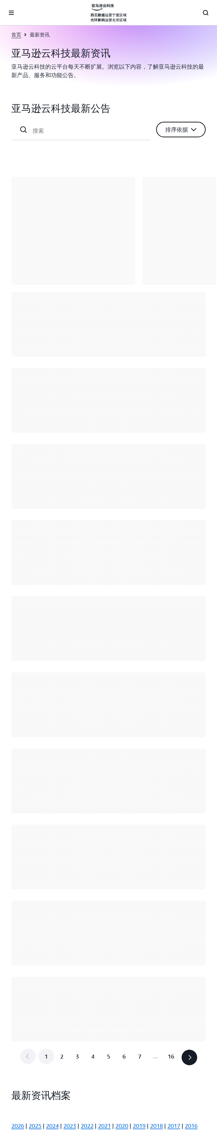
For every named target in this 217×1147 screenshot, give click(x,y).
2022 (87, 1125)
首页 (16, 34)
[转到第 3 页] (77, 1056)
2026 (17, 1125)
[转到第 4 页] (93, 1056)
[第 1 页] (46, 1056)
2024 (52, 1125)
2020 (121, 1125)
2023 (69, 1125)
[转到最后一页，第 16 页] (171, 1056)
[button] (181, 129)
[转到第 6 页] (124, 1056)
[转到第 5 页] (108, 1056)
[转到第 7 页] (140, 1056)
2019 (139, 1125)
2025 (35, 1125)
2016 (191, 1125)
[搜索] (88, 130)
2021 (104, 1125)
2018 (156, 1125)
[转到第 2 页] (62, 1056)
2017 (173, 1125)
